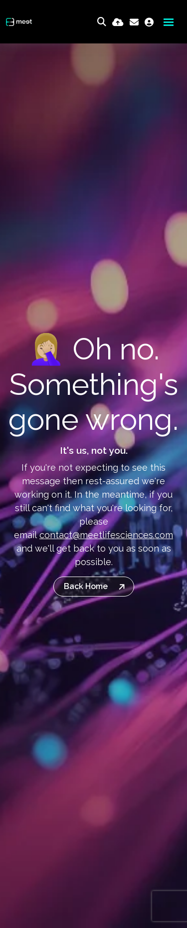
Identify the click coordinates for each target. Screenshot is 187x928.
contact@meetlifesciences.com (106, 535)
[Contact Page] (134, 22)
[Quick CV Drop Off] (118, 22)
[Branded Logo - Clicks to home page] (19, 22)
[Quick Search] (101, 21)
